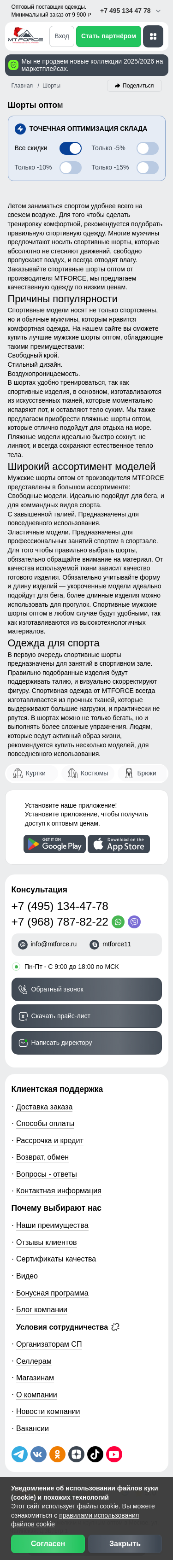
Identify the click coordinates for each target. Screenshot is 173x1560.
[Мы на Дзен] (76, 1454)
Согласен (48, 1544)
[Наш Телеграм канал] (20, 1454)
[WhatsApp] (120, 921)
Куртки (36, 773)
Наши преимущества (52, 1225)
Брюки (146, 773)
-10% (33, 167)
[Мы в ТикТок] (95, 1454)
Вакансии (32, 1428)
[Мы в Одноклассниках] (57, 1454)
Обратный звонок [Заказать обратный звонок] (57, 989)
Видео (27, 1276)
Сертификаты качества (56, 1259)
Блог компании (41, 1309)
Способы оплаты (45, 1123)
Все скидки (31, 148)
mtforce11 (116, 944)
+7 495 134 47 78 (130, 11)
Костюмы (94, 773)
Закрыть (125, 1544)
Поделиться (138, 85)
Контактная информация (58, 1190)
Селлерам (34, 1361)
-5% (108, 148)
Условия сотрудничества (67, 1327)
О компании (36, 1394)
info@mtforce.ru (54, 944)
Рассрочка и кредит (50, 1140)
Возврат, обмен (42, 1157)
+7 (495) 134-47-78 (60, 906)
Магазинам (35, 1377)
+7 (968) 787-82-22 (60, 921)
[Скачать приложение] (55, 844)
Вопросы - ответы (46, 1174)
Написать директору (61, 1042)
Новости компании (48, 1411)
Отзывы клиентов (46, 1242)
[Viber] (136, 921)
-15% (110, 167)
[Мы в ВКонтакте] (38, 1454)
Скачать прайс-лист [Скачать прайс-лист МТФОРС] (60, 1016)
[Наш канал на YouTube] (114, 1454)
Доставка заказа (44, 1107)
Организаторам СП (49, 1344)
